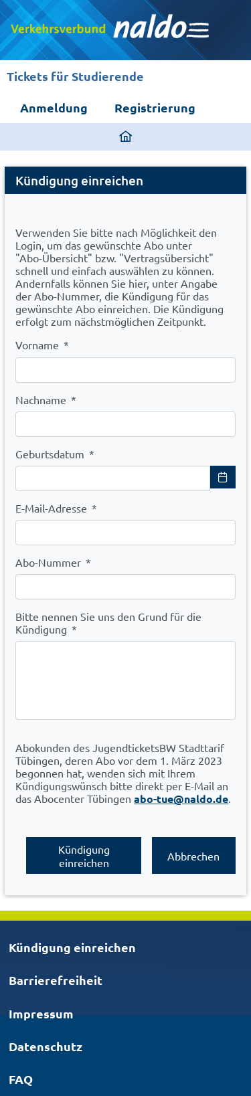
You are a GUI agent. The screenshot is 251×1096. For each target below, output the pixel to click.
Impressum (41, 1013)
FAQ (21, 1079)
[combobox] (112, 478)
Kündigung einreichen (72, 947)
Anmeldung (54, 107)
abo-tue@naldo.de (181, 799)
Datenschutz (45, 1046)
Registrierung (154, 107)
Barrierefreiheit (55, 980)
